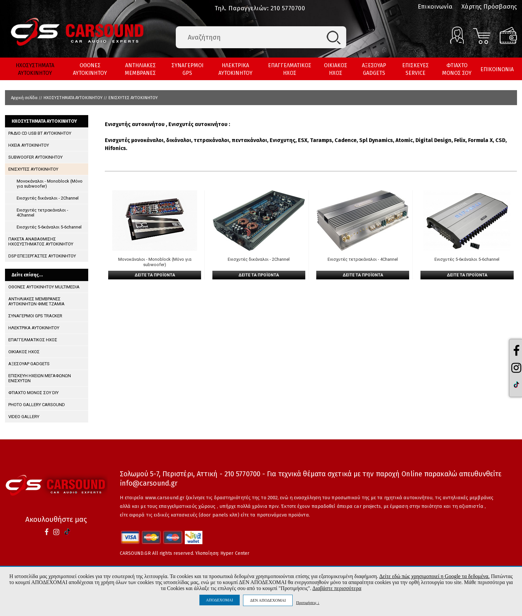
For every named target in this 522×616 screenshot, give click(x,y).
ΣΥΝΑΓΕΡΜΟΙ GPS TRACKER (35, 315)
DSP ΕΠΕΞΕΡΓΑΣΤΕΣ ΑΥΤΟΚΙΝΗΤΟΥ (42, 255)
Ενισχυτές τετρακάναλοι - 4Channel (42, 213)
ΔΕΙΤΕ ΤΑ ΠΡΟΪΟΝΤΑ (154, 275)
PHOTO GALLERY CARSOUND (36, 404)
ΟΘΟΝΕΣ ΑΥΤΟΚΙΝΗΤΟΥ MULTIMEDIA (44, 286)
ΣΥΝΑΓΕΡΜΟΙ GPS (187, 69)
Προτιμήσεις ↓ (307, 602)
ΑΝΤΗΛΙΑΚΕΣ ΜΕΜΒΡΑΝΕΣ (140, 69)
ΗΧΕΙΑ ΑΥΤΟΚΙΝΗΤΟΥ (28, 145)
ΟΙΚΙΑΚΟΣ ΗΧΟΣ (335, 69)
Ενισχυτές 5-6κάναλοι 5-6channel (49, 227)
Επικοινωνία (435, 6)
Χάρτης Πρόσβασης (489, 6)
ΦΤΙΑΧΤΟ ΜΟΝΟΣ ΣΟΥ (456, 69)
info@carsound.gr (149, 483)
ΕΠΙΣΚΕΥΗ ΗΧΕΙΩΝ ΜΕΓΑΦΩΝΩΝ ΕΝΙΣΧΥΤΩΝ (39, 378)
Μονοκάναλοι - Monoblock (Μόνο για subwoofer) (50, 184)
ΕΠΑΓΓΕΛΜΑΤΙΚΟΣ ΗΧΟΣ (289, 69)
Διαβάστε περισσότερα (336, 588)
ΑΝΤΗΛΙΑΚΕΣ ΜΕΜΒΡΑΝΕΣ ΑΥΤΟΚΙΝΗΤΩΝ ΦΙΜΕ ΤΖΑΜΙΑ (36, 301)
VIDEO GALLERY (23, 416)
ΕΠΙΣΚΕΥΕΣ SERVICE (415, 69)
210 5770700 (288, 8)
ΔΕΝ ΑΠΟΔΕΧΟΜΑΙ (268, 600)
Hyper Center (234, 553)
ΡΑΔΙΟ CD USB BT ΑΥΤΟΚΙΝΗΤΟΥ (39, 133)
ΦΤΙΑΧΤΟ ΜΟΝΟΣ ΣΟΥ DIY (33, 392)
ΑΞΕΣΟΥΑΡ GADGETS (374, 69)
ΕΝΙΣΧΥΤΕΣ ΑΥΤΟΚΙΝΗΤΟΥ (133, 97)
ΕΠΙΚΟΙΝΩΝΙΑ (497, 69)
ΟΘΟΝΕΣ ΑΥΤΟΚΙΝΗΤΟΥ (90, 69)
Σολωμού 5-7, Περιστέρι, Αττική (169, 474)
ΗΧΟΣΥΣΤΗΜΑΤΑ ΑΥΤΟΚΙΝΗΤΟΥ (35, 69)
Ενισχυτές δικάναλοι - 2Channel (48, 198)
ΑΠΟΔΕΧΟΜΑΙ (219, 600)
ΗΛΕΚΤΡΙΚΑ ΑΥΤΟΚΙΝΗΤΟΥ (235, 69)
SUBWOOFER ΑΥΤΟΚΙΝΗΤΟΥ (35, 157)
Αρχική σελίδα (24, 97)
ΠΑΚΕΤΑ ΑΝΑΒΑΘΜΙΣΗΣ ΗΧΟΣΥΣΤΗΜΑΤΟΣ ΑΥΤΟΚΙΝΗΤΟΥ (40, 241)
